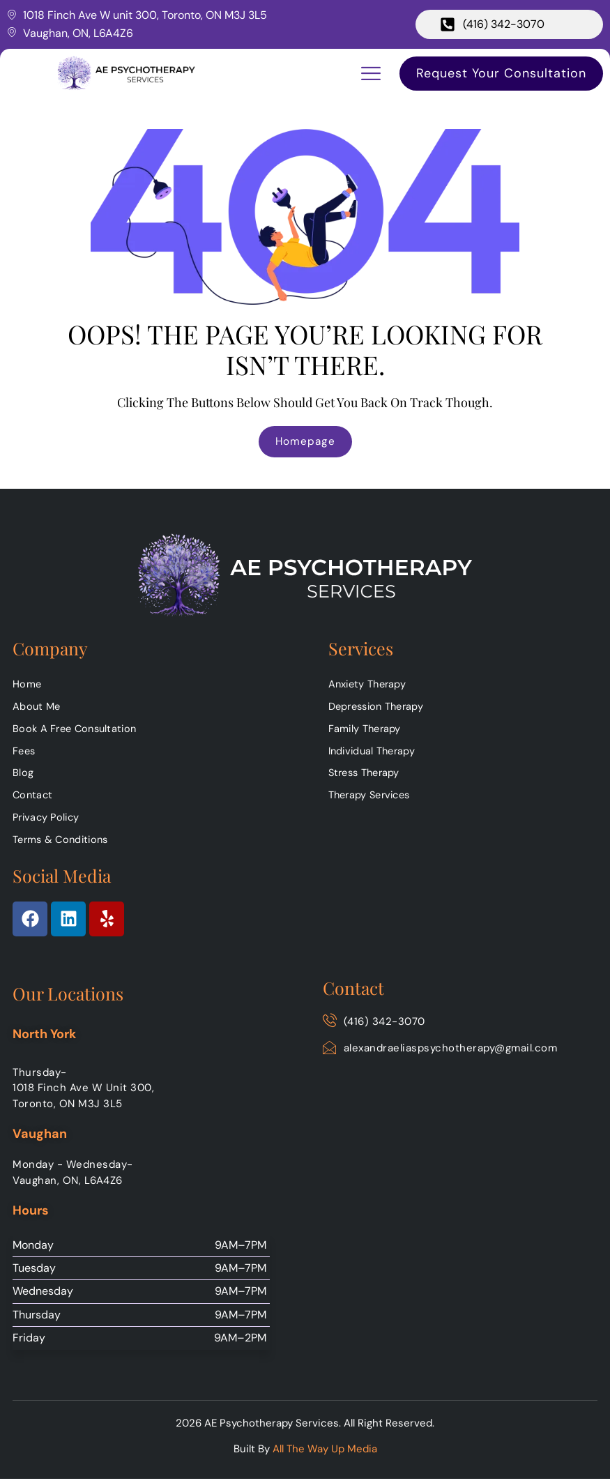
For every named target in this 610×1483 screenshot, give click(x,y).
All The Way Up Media (325, 1454)
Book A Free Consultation (78, 731)
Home (27, 685)
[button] (371, 74)
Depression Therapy (379, 708)
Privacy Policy (48, 821)
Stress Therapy (366, 776)
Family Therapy (365, 731)
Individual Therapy (374, 754)
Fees (25, 754)
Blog (23, 776)
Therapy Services (372, 799)
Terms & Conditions (63, 844)
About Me (37, 708)
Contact (33, 799)
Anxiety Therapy (369, 685)
